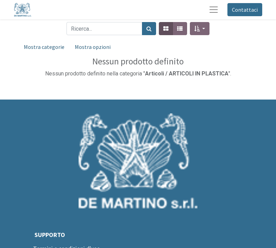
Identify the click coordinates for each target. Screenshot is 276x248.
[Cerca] (149, 28)
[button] (199, 28)
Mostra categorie (44, 46)
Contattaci (245, 9)
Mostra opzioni (93, 46)
